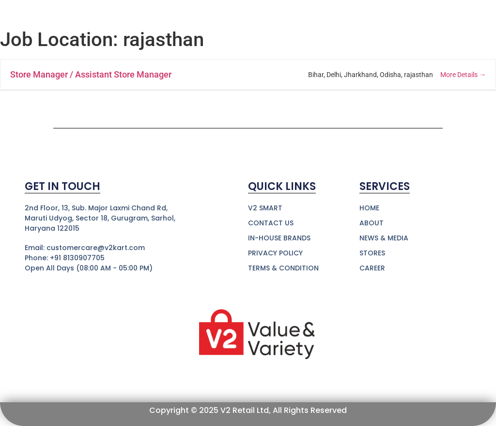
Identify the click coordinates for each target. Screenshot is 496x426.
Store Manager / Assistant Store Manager (90, 74)
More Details (463, 75)
